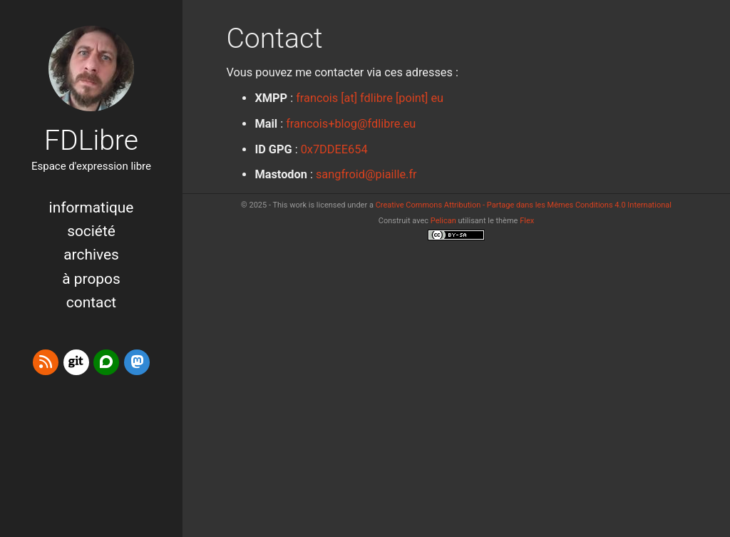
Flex (527, 220)
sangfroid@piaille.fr (366, 174)
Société (91, 231)
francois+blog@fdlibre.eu (351, 124)
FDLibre (91, 140)
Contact (91, 302)
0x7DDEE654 (334, 149)
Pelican (443, 220)
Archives (91, 254)
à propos (91, 278)
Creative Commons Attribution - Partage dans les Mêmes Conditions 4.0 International (524, 205)
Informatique (91, 207)
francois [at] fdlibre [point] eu (369, 98)
